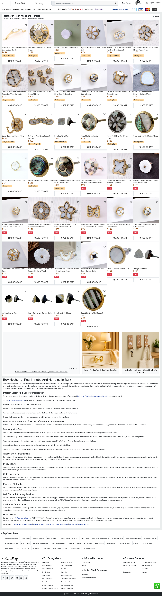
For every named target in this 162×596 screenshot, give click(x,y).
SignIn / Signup (155, 3)
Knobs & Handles (48, 585)
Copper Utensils (47, 569)
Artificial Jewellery (67, 562)
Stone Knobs (54, 525)
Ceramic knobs (66, 582)
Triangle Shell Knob (140, 269)
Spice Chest (111, 543)
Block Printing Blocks (58, 543)
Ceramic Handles (38, 538)
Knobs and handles (75, 543)
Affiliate (85, 574)
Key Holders (46, 572)
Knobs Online (25, 543)
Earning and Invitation (149, 562)
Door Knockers (147, 543)
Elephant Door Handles (133, 538)
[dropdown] (53, 3)
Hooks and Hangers (90, 548)
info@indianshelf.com (21, 518)
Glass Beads (85, 538)
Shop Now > (73, 368)
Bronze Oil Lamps (67, 585)
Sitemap (144, 572)
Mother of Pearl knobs (17, 400)
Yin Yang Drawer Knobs (10, 313)
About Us (145, 569)
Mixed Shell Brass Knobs (89, 136)
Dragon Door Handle (11, 543)
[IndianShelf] (19, 3)
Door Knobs (28, 525)
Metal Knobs (73, 525)
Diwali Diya (45, 562)
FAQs (124, 569)
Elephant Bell (9, 548)
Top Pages (86, 562)
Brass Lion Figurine (150, 538)
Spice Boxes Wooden (11, 538)
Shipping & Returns (129, 565)
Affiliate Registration (89, 577)
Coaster (63, 569)
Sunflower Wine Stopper (40, 543)
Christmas (25, 548)
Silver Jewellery (66, 565)
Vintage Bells (99, 543)
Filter (156, 17)
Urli (18, 548)
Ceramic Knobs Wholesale (100, 538)
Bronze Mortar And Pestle (69, 538)
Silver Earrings (47, 565)
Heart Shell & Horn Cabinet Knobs (40, 313)
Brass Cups (88, 543)
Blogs (84, 565)
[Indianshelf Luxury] (38, 3)
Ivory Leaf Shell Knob (62, 136)
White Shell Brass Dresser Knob (118, 269)
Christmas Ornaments (60, 548)
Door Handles (46, 575)
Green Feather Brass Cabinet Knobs (41, 180)
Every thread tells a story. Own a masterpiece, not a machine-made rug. (41, 372)
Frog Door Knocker (124, 543)
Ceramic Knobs (18, 525)
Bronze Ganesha (117, 538)
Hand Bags (64, 572)
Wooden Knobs (83, 525)
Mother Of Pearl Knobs (41, 525)
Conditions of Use (129, 562)
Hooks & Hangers (67, 588)
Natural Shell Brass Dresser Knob (13, 180)
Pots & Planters (52, 538)
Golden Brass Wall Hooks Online (13, 136)
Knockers (136, 543)
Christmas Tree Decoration (41, 548)
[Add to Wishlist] (26, 25)
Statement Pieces (67, 575)
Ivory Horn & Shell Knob (62, 313)
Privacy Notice (147, 565)
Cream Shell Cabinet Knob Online (66, 48)
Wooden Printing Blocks (50, 588)
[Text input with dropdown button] (86, 3)
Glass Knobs (64, 525)
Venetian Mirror (47, 578)
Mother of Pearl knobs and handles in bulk (92, 396)
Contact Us (127, 572)
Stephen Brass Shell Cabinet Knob (145, 136)
